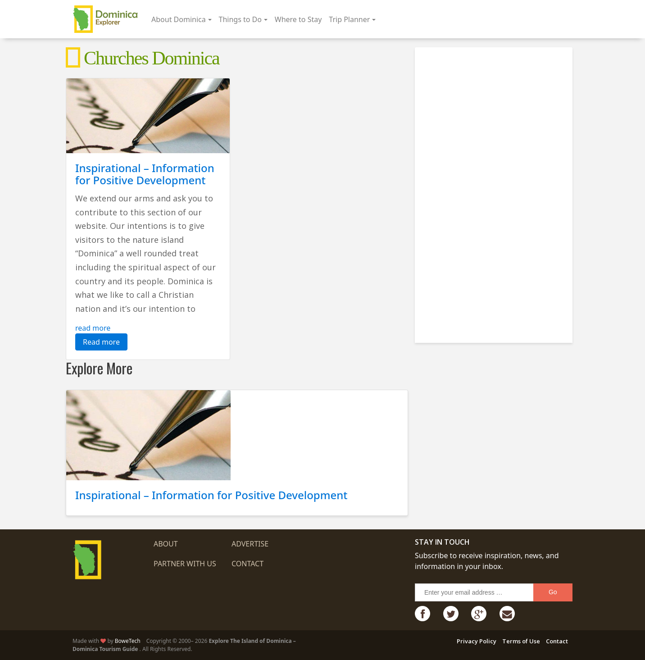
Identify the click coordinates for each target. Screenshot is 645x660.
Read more (101, 342)
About (166, 544)
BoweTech (128, 641)
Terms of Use (521, 641)
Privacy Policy (476, 641)
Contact (247, 564)
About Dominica (178, 19)
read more (92, 328)
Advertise (250, 544)
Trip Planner (349, 19)
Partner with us (185, 564)
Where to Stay (298, 19)
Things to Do (240, 19)
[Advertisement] (495, 191)
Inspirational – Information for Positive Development (144, 173)
